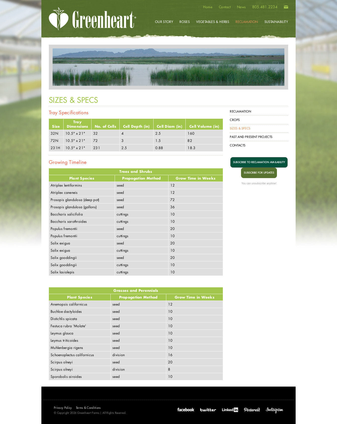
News (241, 7)
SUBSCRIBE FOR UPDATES (259, 172)
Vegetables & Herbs (212, 22)
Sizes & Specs (240, 128)
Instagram (274, 410)
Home (207, 7)
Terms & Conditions (88, 408)
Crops (235, 120)
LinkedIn (230, 410)
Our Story (164, 22)
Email (286, 8)
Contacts (238, 145)
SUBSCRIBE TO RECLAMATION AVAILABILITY (259, 162)
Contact (225, 7)
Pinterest (252, 410)
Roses (184, 22)
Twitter (208, 410)
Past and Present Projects (251, 137)
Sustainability (276, 22)
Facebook (185, 410)
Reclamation (240, 111)
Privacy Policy (63, 408)
